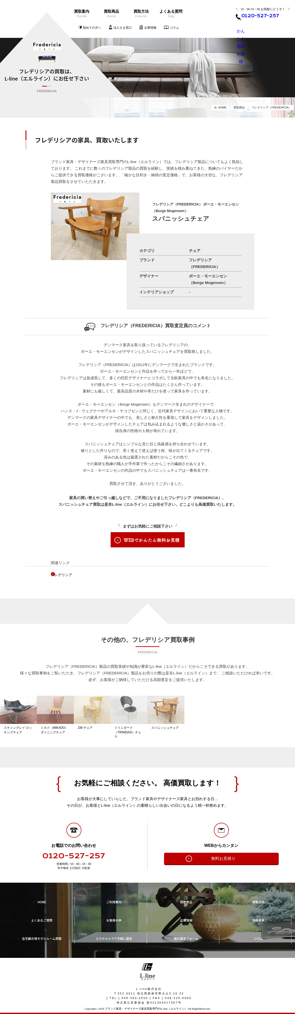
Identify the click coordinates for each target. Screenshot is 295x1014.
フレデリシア (69, 575)
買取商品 (111, 14)
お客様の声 (114, 919)
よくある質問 (171, 14)
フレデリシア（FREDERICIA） (271, 107)
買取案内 (81, 14)
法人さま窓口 (122, 27)
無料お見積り (223, 868)
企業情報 (150, 27)
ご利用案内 (114, 908)
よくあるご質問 (41, 919)
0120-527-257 (73, 865)
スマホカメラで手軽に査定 (114, 930)
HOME (222, 107)
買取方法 (141, 14)
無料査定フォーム (186, 930)
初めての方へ (92, 27)
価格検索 (258, 919)
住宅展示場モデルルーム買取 (42, 930)
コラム (174, 27)
